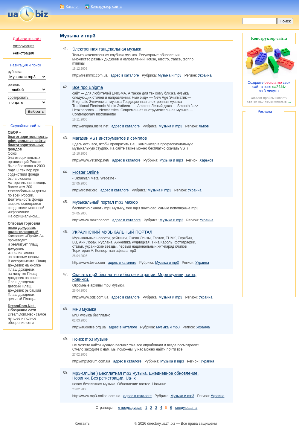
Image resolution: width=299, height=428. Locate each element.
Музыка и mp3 (169, 75)
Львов (204, 126)
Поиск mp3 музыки (90, 339)
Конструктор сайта (106, 6)
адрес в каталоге (125, 75)
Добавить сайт (27, 38)
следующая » (186, 408)
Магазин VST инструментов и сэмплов (109, 138)
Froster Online (85, 172)
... (289, 101)
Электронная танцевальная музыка (106, 49)
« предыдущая (130, 408)
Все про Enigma (87, 87)
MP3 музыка (84, 309)
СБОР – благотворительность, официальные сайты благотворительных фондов (28, 140)
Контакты (82, 423)
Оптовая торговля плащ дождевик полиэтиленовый (24, 227)
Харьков (206, 160)
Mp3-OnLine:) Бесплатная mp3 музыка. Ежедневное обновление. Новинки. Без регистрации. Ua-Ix (135, 375)
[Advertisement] (269, 204)
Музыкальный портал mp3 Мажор (105, 202)
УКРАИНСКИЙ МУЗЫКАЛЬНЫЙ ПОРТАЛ (112, 232)
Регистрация (23, 53)
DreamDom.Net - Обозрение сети (22, 308)
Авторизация (23, 46)
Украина (205, 75)
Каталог (72, 6)
